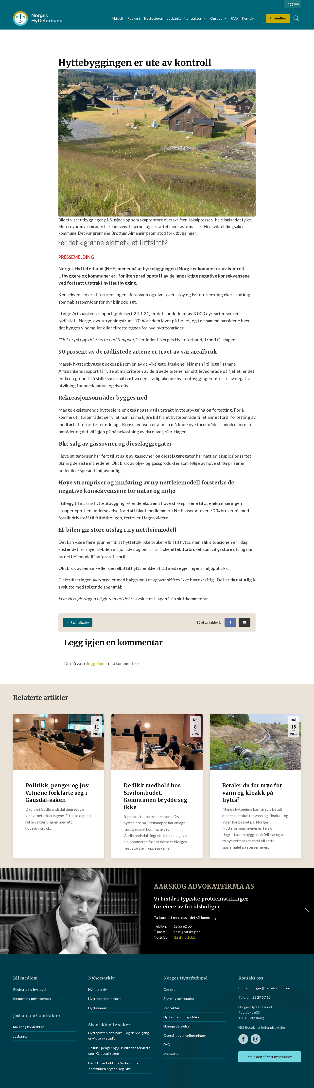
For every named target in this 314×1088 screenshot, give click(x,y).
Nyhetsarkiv (97, 989)
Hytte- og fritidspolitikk (181, 1017)
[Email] (244, 622)
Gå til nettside (185, 937)
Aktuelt (117, 18)
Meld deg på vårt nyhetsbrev (270, 1057)
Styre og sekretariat (178, 998)
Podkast (133, 18)
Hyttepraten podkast (104, 998)
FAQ (234, 18)
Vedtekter (171, 1008)
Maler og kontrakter (28, 1027)
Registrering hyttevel (29, 989)
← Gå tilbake (77, 622)
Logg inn (292, 4)
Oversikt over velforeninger (184, 1035)
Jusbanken (21, 1036)
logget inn (96, 663)
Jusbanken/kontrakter (186, 18)
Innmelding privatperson (32, 998)
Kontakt (248, 18)
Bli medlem (278, 18)
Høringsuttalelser (177, 1026)
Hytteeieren (153, 18)
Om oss (218, 18)
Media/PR (170, 1054)
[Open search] (296, 18)
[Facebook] (230, 622)
